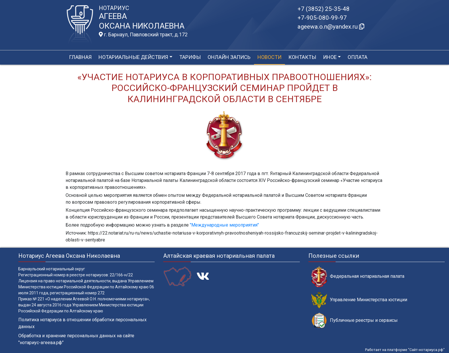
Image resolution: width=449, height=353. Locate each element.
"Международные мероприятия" (224, 225)
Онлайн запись (229, 57)
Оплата (357, 57)
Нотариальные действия (133, 57)
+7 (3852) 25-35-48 (324, 8)
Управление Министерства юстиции (359, 299)
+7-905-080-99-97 (322, 17)
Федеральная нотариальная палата (357, 276)
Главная (80, 57)
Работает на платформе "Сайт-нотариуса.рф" (405, 350)
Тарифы (190, 57)
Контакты (302, 57)
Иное (330, 57)
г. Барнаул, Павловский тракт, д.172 (143, 34)
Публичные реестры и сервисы (354, 320)
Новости (269, 57)
